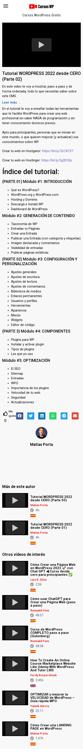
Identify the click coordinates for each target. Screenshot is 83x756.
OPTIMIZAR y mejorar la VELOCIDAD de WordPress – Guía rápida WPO (52, 697)
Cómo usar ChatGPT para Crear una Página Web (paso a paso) (52, 602)
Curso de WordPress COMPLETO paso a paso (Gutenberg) (49, 632)
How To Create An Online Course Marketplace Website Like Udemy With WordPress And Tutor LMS (53, 665)
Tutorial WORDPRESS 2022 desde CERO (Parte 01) (51, 526)
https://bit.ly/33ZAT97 (57, 151)
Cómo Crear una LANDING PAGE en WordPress (50, 727)
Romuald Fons (39, 610)
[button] (11, 102)
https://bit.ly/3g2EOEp (56, 160)
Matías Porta (41, 444)
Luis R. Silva (38, 579)
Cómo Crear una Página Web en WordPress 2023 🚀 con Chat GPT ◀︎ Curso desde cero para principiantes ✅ (52, 570)
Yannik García (39, 706)
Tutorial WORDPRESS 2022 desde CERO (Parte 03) (51, 498)
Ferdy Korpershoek (43, 675)
